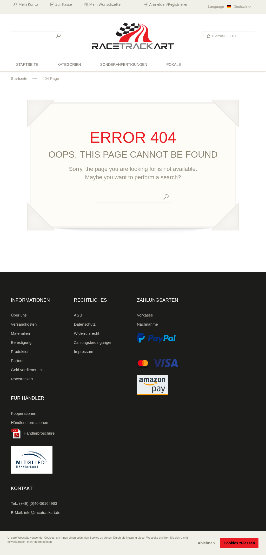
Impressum (83, 351)
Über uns (19, 315)
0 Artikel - (224, 36)
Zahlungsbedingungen (93, 342)
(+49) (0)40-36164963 (38, 503)
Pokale (173, 64)
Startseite (19, 78)
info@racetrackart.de (42, 512)
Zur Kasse (63, 4)
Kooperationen (23, 413)
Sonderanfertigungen (123, 64)
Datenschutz (85, 324)
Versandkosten (24, 324)
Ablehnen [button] (206, 543)
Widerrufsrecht (86, 333)
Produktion (20, 351)
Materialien (20, 333)
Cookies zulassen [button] (239, 543)
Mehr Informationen (39, 541)
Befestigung (21, 342)
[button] (8, 549)
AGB (78, 315)
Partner (17, 360)
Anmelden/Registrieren (169, 4)
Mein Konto (28, 4)
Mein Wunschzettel (105, 4)
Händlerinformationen (29, 422)
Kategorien (69, 64)
